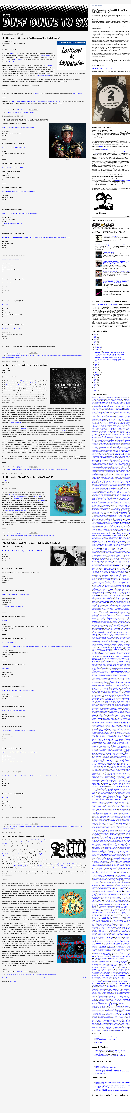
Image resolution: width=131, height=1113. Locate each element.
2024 (95, 334)
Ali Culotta (108, 410)
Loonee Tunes (119, 672)
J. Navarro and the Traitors (106, 601)
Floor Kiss (114, 559)
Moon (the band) (109, 714)
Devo (93, 515)
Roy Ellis (125, 796)
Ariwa (8, 535)
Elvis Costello (118, 548)
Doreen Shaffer (123, 525)
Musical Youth (110, 721)
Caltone (118, 460)
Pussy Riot (115, 769)
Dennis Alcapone (96, 509)
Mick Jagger (111, 704)
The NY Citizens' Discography (111, 236)
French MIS (125, 564)
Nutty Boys (108, 737)
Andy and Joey (110, 415)
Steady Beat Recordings (103, 854)
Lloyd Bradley (118, 668)
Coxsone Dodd (117, 487)
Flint (109, 559)
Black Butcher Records (108, 437)
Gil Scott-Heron (109, 574)
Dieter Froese (104, 516)
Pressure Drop (107, 763)
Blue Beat (102, 440)
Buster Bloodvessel (105, 457)
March (97, 371)
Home (45, 978)
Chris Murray (96, 478)
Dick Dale (96, 516)
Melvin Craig (126, 698)
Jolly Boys (122, 628)
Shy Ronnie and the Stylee (107, 817)
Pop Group (116, 760)
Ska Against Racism (119, 821)
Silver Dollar (104, 819)
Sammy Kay (111, 806)
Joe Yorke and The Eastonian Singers (101, 622)
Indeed (93, 598)
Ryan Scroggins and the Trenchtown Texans (116, 803)
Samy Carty (114, 807)
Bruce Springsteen (112, 453)
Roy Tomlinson (111, 797)
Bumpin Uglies (111, 456)
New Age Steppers (102, 728)
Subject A (111, 862)
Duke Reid (104, 538)
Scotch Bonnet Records (114, 810)
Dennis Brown (116, 509)
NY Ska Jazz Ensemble (110, 739)
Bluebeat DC (99, 441)
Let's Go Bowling (112, 665)
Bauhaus (123, 429)
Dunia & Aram (118, 538)
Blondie (126, 439)
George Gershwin (95, 572)
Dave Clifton (108, 499)
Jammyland (102, 608)
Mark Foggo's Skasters (106, 689)
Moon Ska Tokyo (103, 715)
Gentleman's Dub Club (114, 571)
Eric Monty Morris (109, 552)
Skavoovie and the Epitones (103, 837)
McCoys (95, 695)
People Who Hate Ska (98, 754)
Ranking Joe (126, 773)
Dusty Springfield (99, 539)
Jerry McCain (95, 615)
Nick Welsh (102, 730)
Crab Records (126, 487)
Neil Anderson (115, 725)
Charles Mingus (109, 471)
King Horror (127, 649)
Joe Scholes (123, 619)
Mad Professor (37, 496)
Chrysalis (94, 480)
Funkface (126, 565)
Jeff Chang (96, 612)
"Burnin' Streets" (18, 59)
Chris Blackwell (111, 477)
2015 (95, 379)
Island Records (118, 599)
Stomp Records (107, 858)
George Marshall (105, 572)
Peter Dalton (116, 756)
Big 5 (128, 431)
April (96, 369)
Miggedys (112, 705)
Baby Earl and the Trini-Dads (104, 423)
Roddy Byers (121, 792)
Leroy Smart (102, 664)
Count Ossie (109, 487)
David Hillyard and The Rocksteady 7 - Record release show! (18, 127)
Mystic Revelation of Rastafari (112, 722)
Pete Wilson (102, 756)
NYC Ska (121, 739)
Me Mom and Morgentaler (108, 695)
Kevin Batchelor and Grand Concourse (107, 642)
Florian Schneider (122, 559)
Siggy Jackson (96, 819)
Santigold (99, 809)
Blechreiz (121, 439)
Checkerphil (116, 474)
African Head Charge (103, 408)
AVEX (119, 422)
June (96, 366)
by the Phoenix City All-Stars (51, 865)
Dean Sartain (120, 506)
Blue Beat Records (110, 440)
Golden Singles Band (106, 576)
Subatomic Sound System (100, 862)
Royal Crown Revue (100, 799)
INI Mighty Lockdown (101, 598)
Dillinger (120, 516)
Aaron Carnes (118, 405)
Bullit (106, 456)
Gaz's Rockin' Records (122, 569)
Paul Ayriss (126, 750)
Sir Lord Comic (95, 821)
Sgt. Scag (100, 814)
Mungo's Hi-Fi (95, 719)
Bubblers (127, 453)
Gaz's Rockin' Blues (108, 569)
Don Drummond (115, 522)
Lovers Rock (104, 679)
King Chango (114, 645)
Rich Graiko (114, 784)
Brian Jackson (95, 450)
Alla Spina (126, 410)
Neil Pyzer (123, 725)
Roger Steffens (121, 793)
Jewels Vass (110, 615)
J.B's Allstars (119, 601)
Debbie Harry (127, 506)
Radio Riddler (117, 772)
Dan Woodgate (108, 494)
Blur (118, 441)
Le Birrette (104, 658)
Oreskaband (107, 745)
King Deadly (122, 645)
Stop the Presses (126, 858)
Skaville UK (119, 836)
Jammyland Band (110, 608)
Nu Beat (95, 737)
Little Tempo (110, 668)
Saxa (127, 809)
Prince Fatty (103, 766)
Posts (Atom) (13, 981)
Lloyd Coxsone (106, 669)
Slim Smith (116, 838)
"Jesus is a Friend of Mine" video (99, 397)
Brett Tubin (126, 448)
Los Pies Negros (96, 678)
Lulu (107, 681)
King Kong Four (105, 650)
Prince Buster (113, 764)
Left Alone (113, 661)
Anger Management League (107, 416)
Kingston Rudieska (120, 652)
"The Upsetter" (40, 500)
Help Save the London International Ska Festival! (23, 836)
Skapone (122, 833)
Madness (103, 684)
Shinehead (95, 816)
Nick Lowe (123, 729)
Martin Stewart (126, 689)
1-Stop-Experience (123, 397)
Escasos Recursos (96, 555)
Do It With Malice (97, 520)
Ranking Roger (96, 774)
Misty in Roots (95, 709)
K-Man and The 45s (121, 637)
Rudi (128, 802)
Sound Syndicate (126, 845)
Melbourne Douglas (124, 696)
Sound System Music (97, 847)
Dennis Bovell (106, 509)
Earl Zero (121, 539)
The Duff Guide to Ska (97, 5)
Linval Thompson (125, 667)
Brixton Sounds (125, 450)
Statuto (93, 854)
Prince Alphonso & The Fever (101, 764)
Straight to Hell (97, 859)
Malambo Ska (109, 685)
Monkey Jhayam (97, 712)
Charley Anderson (119, 471)
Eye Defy (110, 556)
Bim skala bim (121, 436)
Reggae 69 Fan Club (103, 780)
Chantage (94, 471)
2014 (95, 380)
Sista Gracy (102, 821)
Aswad (97, 422)
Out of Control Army (104, 746)
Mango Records (95, 687)
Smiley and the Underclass (104, 840)
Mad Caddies (104, 682)
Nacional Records (95, 723)
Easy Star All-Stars (121, 541)
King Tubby (127, 650)
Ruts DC (103, 803)
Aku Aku (111, 409)
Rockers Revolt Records (117, 790)
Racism (127, 770)
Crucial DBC (117, 489)
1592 (122, 399)
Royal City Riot (121, 797)
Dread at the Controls (110, 527)
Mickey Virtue (95, 705)
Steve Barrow (112, 855)
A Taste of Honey (103, 405)
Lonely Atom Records (103, 672)
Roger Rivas (111, 793)
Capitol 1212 (95, 461)
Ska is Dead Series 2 (111, 826)
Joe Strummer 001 (14, 53)
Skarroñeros (95, 836)
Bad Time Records (105, 426)
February (97, 372)
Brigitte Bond (109, 450)
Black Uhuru (5, 668)
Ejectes (100, 547)
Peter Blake (109, 756)
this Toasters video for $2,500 (109, 140)
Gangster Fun (111, 566)
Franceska (101, 562)
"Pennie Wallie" (24, 428)
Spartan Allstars (96, 848)
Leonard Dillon (95, 664)
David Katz (110, 502)
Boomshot (94, 446)
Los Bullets (114, 675)
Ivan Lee (95, 601)
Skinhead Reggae (118, 837)
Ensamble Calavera (124, 549)
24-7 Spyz (113, 402)
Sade (104, 805)
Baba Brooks (126, 422)
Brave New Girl (95, 448)
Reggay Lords (96, 783)
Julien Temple (118, 632)
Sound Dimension (117, 845)
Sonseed (98, 844)
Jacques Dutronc (120, 602)
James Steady (95, 608)
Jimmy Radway (104, 617)
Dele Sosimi (106, 508)
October (97, 349)
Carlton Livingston (108, 464)
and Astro (118, 413)
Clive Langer (112, 482)
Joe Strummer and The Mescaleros (21, 112)
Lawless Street (95, 658)
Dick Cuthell (127, 515)
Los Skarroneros (114, 678)
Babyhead (115, 423)
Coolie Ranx (103, 485)
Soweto (115, 847)
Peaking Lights (101, 753)
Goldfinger (38, 826)
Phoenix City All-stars (37, 974)
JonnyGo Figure (108, 629)
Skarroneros (124, 834)
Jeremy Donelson (103, 614)
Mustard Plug (5, 305)
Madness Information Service (117, 684)
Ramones (100, 773)
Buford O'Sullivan (119, 454)
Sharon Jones (127, 814)
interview (101, 146)
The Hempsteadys (16, 357)
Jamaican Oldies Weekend (98, 606)
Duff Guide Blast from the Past (98, 533)
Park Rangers (102, 750)
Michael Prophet (118, 702)
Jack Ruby (126, 601)
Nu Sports (101, 737)
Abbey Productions (126, 405)
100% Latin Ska (115, 399)
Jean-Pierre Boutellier (125, 611)
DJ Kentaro (102, 519)
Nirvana (112, 732)
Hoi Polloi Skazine (114, 590)
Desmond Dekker (105, 512)
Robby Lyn (96, 789)
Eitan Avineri (94, 547)
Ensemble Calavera (96, 551)
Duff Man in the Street (121, 533)
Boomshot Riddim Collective (104, 446)
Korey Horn (108, 653)
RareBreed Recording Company (116, 774)
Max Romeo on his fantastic (32, 382)
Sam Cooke (117, 805)
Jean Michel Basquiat (113, 611)
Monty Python (101, 714)
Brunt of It (120, 453)
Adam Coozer (120, 406)
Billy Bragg (103, 436)
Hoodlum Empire (95, 592)
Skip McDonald (97, 838)
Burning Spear (95, 457)
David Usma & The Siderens (115, 503)
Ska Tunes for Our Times (125, 828)
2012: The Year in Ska (102, 402)
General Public (103, 571)
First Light (127, 558)
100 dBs (103, 399)
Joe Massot (116, 619)
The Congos (57, 469)
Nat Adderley (121, 723)
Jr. (121, 631)
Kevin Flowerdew (122, 642)
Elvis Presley (127, 548)
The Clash (31, 112)
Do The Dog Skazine (120, 520)
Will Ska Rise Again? (108, 252)
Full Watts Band (110, 565)
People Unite (127, 753)
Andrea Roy (94, 415)
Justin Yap (113, 637)
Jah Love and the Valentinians (104, 604)
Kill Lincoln (120, 644)
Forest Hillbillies (117, 561)
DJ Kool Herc (110, 519)
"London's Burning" (47, 65)
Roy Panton (94, 797)
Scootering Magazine (102, 810)
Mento (93, 699)
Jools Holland (117, 629)
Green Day (102, 579)
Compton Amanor (126, 484)
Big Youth (122, 434)
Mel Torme (114, 696)
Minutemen (120, 708)
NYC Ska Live (102, 740)
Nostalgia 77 (110, 735)
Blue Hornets (120, 440)
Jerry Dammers (122, 614)
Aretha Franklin (95, 419)
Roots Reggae (112, 796)
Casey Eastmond (106, 466)
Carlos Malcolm (125, 463)
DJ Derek (111, 518)
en (110, 549)
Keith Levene (103, 640)
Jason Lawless (95, 611)
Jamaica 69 (126, 605)
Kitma (127, 652)
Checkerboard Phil (96, 474)
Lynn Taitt (112, 681)
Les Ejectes (109, 664)
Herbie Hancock (118, 589)
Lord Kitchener (127, 672)
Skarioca (105, 834)
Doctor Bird (99, 522)
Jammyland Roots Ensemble (122, 608)
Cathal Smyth (95, 467)
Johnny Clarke (119, 626)
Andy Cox (118, 415)
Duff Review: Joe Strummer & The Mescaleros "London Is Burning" (31, 38)
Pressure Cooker (98, 763)
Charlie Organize (103, 473)
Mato (113, 692)
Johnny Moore (127, 626)
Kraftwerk (126, 653)
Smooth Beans (113, 841)
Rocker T (107, 790)
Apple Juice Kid (113, 417)
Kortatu (113, 653)
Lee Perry (122, 659)
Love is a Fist (96, 679)
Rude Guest (122, 800)
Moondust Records (113, 715)
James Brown (109, 606)
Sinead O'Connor (126, 819)
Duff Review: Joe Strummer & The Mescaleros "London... (110, 352)
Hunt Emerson (104, 595)
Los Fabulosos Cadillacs (108, 676)
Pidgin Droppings (98, 760)
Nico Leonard (118, 730)
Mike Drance (110, 707)
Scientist (93, 810)
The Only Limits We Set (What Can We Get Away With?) (110, 245)
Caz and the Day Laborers (105, 467)
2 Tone (98, 400)
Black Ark (100, 437)
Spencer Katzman (96, 850)
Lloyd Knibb (114, 669)
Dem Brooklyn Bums (124, 508)
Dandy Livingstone (106, 495)
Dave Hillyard (28, 355)
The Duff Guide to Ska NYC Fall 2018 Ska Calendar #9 (25, 120)
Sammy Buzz (125, 805)
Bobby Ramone (95, 444)
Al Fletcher (126, 409)
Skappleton (128, 833)
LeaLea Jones (122, 658)
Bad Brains (117, 425)
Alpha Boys (105, 412)
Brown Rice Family (107, 451)
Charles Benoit (101, 471)
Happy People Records (98, 583)
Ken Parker (104, 641)
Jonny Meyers (100, 629)
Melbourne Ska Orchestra (98, 698)
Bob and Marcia (125, 441)
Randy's (119, 773)
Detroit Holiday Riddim (111, 513)
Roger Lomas (103, 793)
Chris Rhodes (118, 478)
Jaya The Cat (104, 611)
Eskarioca (113, 555)
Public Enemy (115, 767)
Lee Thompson (105, 661)
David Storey (103, 503)
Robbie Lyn (51, 469)
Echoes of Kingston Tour (119, 542)
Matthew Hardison (96, 694)
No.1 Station (116, 733)
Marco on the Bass (103, 688)
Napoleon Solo (112, 723)
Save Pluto (121, 809)
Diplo (125, 516)
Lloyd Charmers (96, 669)
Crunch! (123, 489)
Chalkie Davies (124, 468)
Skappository (97, 834)
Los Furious (118, 676)
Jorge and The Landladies (97, 631)
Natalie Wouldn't (97, 725)
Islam (112, 599)
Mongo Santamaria (113, 711)
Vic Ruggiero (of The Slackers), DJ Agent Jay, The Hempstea (18, 191)
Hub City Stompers (36, 355)
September (98, 351)
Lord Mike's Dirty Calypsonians (99, 674)
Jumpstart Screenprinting (116, 634)
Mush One (114, 719)
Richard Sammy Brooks (124, 784)
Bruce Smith (103, 453)
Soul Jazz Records (114, 844)
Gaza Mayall (94, 571)
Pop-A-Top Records (124, 760)
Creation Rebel (122, 488)
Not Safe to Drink (103, 736)
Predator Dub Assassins (124, 761)
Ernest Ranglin (102, 554)
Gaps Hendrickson (123, 567)
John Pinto (98, 626)
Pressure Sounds (116, 763)
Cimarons (117, 480)
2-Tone (113, 400)
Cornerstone (121, 485)
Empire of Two (104, 549)
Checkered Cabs (107, 474)
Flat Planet (103, 559)
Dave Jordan (94, 501)
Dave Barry (100, 499)
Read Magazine (104, 777)
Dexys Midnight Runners (116, 515)
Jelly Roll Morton (104, 612)
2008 (95, 390)
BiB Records (122, 431)
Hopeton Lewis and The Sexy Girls (117, 592)
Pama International (33, 842)
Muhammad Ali (125, 718)
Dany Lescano (127, 496)
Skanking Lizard (104, 833)
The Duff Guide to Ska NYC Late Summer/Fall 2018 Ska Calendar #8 (31, 543)
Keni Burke (123, 641)
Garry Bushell (104, 568)
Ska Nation (113, 827)
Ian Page (106, 597)
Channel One (101, 470)
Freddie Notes (115, 562)
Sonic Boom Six (122, 843)
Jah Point (114, 604)
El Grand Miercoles (125, 547)
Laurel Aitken (108, 656)
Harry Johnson (108, 585)
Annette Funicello (119, 416)
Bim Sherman (112, 436)
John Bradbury (96, 624)
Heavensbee (126, 586)
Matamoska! (99, 692)
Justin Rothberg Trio (104, 637)
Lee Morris (115, 659)
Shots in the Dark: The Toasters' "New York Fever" (116, 271)
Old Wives (113, 742)
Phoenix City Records (116, 759)
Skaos (111, 833)
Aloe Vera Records (96, 412)
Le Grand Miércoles (112, 658)
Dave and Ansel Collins (119, 498)
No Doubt (118, 732)
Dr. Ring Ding (117, 526)
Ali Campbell (101, 410)
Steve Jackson (101, 857)
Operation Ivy (117, 743)
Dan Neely (126, 492)
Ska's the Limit (97, 830)
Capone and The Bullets (105, 461)
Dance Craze (116, 494)
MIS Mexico (126, 708)
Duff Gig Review (123, 532)
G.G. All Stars (95, 566)
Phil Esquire (113, 757)
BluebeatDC (106, 441)
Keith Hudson (95, 640)
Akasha (105, 409)
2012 (95, 384)
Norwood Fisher (100, 735)
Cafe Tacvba (102, 460)
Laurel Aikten (99, 656)
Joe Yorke (128, 621)
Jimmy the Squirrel (123, 617)
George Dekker (124, 571)
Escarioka (126, 554)
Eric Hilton (100, 552)
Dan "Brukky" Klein (104, 492)
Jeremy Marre (112, 614)
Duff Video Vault (96, 538)
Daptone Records (97, 498)
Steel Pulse (77, 826)
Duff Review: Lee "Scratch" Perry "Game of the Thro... (109, 357)
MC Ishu (128, 694)
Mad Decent (111, 682)
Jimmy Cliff (95, 617)
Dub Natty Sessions (114, 529)
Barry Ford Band (100, 429)
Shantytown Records (118, 814)
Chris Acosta (103, 477)
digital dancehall (112, 516)
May (96, 367)
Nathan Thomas (106, 725)
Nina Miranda (95, 732)
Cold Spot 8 (95, 484)
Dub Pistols (123, 529)
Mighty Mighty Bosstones (122, 705)
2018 (95, 344)
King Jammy (96, 650)
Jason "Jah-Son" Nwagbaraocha (122, 609)
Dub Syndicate (107, 530)
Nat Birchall (127, 723)
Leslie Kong (123, 664)
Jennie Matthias (113, 612)
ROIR (97, 795)
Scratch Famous (125, 810)
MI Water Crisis (99, 701)
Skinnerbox (127, 837)
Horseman (107, 593)
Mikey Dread (98, 708)
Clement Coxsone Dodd (15, 535)
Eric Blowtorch (123, 551)
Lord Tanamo (117, 674)
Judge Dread (101, 632)
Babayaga (94, 423)
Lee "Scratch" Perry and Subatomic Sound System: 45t (16, 776)
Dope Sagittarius (114, 525)
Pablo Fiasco (109, 747)
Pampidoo (94, 749)
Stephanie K (104, 855)
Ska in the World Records (118, 824)
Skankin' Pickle (95, 833)
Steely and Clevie (96, 855)
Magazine (94, 685)
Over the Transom (122, 746)
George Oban (114, 572)
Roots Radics (104, 796)
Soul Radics (123, 844)
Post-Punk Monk (105, 761)
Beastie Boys (10, 469)
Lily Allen (98, 667)
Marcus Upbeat (113, 688)
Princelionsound (97, 767)
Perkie (105, 754)
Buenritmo (110, 454)
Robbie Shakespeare (125, 788)
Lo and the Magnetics (98, 671)
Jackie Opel (111, 602)
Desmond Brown (95, 512)
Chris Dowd (119, 477)
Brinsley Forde (117, 450)
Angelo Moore (95, 416)
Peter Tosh (99, 757)
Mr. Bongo (104, 716)
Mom (106, 711)
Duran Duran (126, 538)
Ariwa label (11, 494)
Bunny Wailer (126, 456)
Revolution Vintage (117, 783)
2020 (95, 341)
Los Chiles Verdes (96, 676)
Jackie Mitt (94, 602)
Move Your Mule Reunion (8, 642)
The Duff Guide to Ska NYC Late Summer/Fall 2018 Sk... (110, 359)
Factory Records (120, 556)
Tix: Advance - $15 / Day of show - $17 (12, 223)
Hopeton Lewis (104, 592)
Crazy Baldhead (111, 488)
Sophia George (105, 844)
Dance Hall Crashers (125, 494)
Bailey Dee (113, 426)
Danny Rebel (104, 496)
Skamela (99, 831)
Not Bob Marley (119, 735)
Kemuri (109, 640)
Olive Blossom (121, 742)
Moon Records (118, 714)
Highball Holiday (97, 590)
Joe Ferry (127, 618)
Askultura (122, 420)
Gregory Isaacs (113, 581)
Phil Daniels (107, 757)
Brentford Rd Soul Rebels (106, 448)
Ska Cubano (100, 824)
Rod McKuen (113, 792)
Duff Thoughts (124, 537)
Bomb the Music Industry (107, 444)
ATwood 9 (104, 422)
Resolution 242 (106, 783)
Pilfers (65, 826)
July (96, 364)
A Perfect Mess (95, 405)
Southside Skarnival (108, 847)
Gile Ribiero (117, 574)
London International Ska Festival (36, 840)
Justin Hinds (115, 635)
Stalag (127, 851)
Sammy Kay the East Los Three (102, 807)
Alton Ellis (122, 412)
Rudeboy (107, 802)
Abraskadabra (97, 406)
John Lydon (123, 625)
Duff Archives (95, 532)
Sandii (120, 807)
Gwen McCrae (101, 582)
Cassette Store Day (117, 466)
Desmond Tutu (116, 512)
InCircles (127, 597)
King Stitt (121, 650)
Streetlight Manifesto (7, 357)
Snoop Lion (120, 841)
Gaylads (115, 568)
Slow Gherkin (124, 838)
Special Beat (105, 848)
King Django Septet (116, 647)
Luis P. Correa (100, 681)
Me (99, 695)
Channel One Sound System (112, 470)
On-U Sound (99, 743)
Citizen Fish (124, 480)
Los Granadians (126, 676)
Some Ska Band (104, 843)
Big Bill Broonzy (116, 432)
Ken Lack (98, 641)
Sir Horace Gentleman (98, 820)
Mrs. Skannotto (110, 718)
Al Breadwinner (118, 409)
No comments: (24, 109)
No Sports (108, 733)
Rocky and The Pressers (103, 792)
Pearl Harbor (108, 753)
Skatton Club (111, 836)
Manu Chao (113, 687)
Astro (93, 422)
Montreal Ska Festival (108, 712)
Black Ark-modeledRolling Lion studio (16, 384)
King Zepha (96, 652)
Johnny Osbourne (97, 628)
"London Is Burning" (45, 55)
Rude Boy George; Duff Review (99, 800)
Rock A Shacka (103, 789)
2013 (95, 382)
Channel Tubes (124, 470)
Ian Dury (125, 595)
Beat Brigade (10, 355)
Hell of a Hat (111, 588)
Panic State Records (116, 749)
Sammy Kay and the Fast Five (123, 806)
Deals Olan (113, 506)
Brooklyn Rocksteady (96, 451)
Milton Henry (113, 708)
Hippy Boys (105, 590)
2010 (95, 387)
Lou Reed (128, 678)
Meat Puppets (120, 695)
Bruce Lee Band (95, 453)
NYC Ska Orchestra (114, 740)
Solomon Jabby (95, 843)
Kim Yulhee (94, 645)
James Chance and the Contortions (121, 606)
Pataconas (115, 750)
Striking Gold (127, 859)
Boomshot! (114, 446)
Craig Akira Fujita (95, 488)
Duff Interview (110, 533)
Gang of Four (103, 566)
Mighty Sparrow (95, 707)
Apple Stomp (121, 417)
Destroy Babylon (99, 513)
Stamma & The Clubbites (97, 852)
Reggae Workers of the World (122, 781)
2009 (95, 389)
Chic (112, 475)
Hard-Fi (107, 583)
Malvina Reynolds (125, 685)
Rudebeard (100, 802)
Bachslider (110, 425)
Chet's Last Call (105, 475)
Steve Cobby (119, 855)
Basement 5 (117, 429)
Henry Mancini (103, 589)
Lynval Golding (121, 681)
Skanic (111, 831)
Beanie (96, 431)
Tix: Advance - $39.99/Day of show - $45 (13, 606)
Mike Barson (103, 707)
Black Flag (117, 437)
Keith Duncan (126, 638)
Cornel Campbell (113, 485)
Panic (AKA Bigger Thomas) (104, 749)
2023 (95, 336)
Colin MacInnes (109, 484)
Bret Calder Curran (118, 448)
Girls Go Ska (99, 575)
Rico (109, 786)
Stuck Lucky (119, 861)
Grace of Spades (107, 578)
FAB (114, 556)
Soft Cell (127, 841)
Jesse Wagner (103, 615)
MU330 (118, 718)
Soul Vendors (99, 845)
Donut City (94, 523)
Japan (111, 609)
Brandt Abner (125, 447)
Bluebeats (113, 441)
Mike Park (117, 707)
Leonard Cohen (125, 662)
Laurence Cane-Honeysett (123, 656)
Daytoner (94, 505)
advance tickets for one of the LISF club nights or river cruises (65, 867)
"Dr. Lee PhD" (62, 430)
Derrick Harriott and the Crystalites (109, 511)
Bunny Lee (118, 456)
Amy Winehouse (110, 413)
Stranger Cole (105, 860)
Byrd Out (5, 480)
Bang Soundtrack (95, 428)
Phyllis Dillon (127, 759)
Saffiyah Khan (110, 805)
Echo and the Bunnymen (105, 542)
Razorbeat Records (125, 776)
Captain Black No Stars (118, 461)
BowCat (97, 447)
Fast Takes (128, 556)
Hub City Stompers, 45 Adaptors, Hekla (12, 167)
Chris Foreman (127, 477)
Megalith (127, 695)
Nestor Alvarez (121, 726)
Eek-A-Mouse (100, 545)
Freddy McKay (106, 564)
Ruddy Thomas (109, 799)
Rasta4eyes (102, 776)
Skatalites (103, 836)
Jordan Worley (126, 629)
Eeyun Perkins (108, 545)
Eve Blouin (126, 555)
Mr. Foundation (111, 716)
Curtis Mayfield (120, 491)
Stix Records (98, 858)
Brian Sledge (102, 450)
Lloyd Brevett (125, 668)
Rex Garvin (126, 783)
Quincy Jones (104, 770)
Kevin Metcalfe (99, 644)
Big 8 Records (95, 432)
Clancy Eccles (115, 481)
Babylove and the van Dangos (99, 425)
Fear (98, 558)
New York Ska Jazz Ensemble (101, 729)
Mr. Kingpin (118, 716)
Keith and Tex (118, 638)
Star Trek (116, 852)
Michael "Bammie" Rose (110, 701)
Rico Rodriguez (117, 786)
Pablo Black (102, 747)
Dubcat (114, 530)
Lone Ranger (94, 672)
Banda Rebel (120, 426)
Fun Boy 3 (118, 565)
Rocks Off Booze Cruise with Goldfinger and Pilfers (15, 594)
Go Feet (98, 576)
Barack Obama (105, 428)
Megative (107, 696)
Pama (115, 747)
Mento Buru (100, 699)
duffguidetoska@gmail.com (122, 180)
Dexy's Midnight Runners (102, 515)
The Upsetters (64, 469)
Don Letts (125, 522)
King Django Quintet (105, 647)
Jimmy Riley (113, 617)
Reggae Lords (122, 780)
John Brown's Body (107, 624)
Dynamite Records (108, 539)
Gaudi (110, 568)
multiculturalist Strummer (43, 75)
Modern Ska (100, 711)
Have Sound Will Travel (118, 585)
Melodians (109, 698)
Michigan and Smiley (103, 704)
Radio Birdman (101, 772)
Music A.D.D (121, 719)
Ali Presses (114, 410)
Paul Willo (120, 752)
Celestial (112, 468)
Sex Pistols (94, 814)
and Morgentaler (125, 413)
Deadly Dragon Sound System (120, 505)
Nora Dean (123, 733)
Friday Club (94, 565)
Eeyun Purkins (117, 545)
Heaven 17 (118, 586)
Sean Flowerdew (46, 974)
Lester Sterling (103, 665)
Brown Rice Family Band (121, 451)
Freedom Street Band (116, 564)
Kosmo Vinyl (119, 653)
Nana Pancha (104, 723)
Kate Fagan (110, 638)
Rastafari (108, 776)
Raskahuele (95, 776)
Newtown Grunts (115, 729)
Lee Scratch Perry (45, 355)
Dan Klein (119, 492)
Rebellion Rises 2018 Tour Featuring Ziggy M (14, 551)
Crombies (100, 489)
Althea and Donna (114, 412)
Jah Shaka (106, 605)
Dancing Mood (96, 495)
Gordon (93, 578)
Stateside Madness (124, 852)
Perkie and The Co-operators (115, 754)
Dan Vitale (101, 494)
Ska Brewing (123, 823)
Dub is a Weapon (102, 529)
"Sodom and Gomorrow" (15, 422)
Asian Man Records (113, 420)
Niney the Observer (104, 732)
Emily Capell (96, 549)
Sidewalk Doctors (126, 817)
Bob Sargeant (126, 443)
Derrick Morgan (123, 511)
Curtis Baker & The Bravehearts (108, 491)
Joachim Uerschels (101, 618)
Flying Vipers (107, 561)
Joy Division (116, 631)
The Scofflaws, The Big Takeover (10, 283)
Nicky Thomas (111, 730)
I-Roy (114, 595)
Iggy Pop (111, 597)
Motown (98, 716)
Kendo (117, 641)
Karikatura (104, 638)
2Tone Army (119, 402)
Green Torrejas (125, 579)
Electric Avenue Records (108, 548)
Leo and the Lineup (108, 662)
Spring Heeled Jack (119, 850)
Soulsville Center (107, 845)
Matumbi (103, 694)
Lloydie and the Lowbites (124, 669)
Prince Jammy (112, 766)
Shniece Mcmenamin (105, 816)
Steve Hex (94, 857)
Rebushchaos (102, 778)
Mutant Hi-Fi (96, 722)
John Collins (123, 624)
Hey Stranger (126, 589)
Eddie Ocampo (105, 544)
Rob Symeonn (109, 788)
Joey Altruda (114, 622)
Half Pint (128, 582)
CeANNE (123, 467)
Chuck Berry (101, 480)
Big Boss (123, 432)
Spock (110, 850)
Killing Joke (126, 644)
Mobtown (94, 711)
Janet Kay (105, 609)
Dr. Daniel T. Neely (103, 526)
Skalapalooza (121, 830)
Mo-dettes (126, 709)
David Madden (118, 502)
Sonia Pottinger (113, 843)
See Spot (106, 813)
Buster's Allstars (105, 459)
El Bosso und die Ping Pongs (112, 547)
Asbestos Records (102, 420)
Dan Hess (113, 492)
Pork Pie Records (96, 761)
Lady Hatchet (105, 654)
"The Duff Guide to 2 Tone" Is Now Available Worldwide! (110, 69)
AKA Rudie (99, 409)
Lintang (103, 667)
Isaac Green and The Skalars (102, 599)
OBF (125, 740)
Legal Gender (120, 661)
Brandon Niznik (117, 447)
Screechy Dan (96, 812)
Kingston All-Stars (110, 652)
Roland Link (120, 795)
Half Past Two (122, 582)
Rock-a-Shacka (99, 790)
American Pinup (100, 413)
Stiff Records (126, 857)
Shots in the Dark (126, 816)
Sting (93, 858)
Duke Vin (111, 538)
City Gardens (98, 481)
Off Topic (108, 742)
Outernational (113, 746)
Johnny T (106, 628)
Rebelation (95, 778)
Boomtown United (122, 446)
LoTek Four (122, 678)
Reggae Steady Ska (108, 781)
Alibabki (120, 410)
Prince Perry (127, 766)
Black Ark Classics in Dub (20, 496)
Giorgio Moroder (125, 574)
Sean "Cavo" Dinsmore (108, 812)
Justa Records (106, 635)
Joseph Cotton (108, 631)
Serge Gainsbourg (125, 813)
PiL (104, 760)
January (97, 374)
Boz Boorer (110, 447)
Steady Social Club (117, 854)
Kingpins (103, 652)
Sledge (110, 838)
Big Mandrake (115, 434)
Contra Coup (96, 485)
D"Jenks (127, 491)
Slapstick (105, 838)
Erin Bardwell (118, 552)
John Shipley (111, 626)
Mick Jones (119, 704)
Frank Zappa (108, 562)
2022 (95, 337)
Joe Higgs (100, 619)
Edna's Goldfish (121, 544)
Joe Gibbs (29, 535)
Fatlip (94, 558)
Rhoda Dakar (96, 784)
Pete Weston (96, 756)
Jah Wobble (112, 605)
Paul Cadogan (103, 752)
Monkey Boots (127, 711)
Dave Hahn (115, 499)
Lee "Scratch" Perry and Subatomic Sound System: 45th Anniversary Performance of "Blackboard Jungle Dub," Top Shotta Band (36, 237)
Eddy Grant (112, 544)
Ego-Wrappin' (126, 545)
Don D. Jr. (106, 522)
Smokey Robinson (104, 841)
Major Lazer (101, 685)
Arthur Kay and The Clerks (114, 419)
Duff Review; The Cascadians (111, 537)
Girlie (93, 575)
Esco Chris (105, 555)
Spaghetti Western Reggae (124, 847)
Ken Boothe (122, 640)
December (98, 346)
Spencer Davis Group (124, 848)
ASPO (127, 420)
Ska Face (107, 824)
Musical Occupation (101, 721)
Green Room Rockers (113, 579)
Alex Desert (94, 410)
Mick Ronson (126, 704)
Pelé (122, 753)
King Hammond (117, 649)
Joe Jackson (109, 619)
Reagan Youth (113, 777)
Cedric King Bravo (103, 468)
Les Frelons (116, 664)
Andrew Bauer (102, 415)
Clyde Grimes (127, 482)
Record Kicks (110, 778)
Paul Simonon (112, 752)
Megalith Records (97, 696)
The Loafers (24, 842)
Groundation (122, 581)
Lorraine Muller (125, 674)
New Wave (116, 728)
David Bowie (95, 502)
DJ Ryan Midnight (118, 519)
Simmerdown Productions (115, 819)
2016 (95, 377)
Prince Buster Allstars (125, 764)
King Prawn (115, 650)
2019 (95, 342)
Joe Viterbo (121, 621)
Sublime (117, 862)
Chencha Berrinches (96, 475)
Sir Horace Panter (110, 820)
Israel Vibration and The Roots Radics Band (13, 147)
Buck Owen (94, 454)
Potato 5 (113, 761)
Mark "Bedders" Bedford (124, 688)
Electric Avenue (96, 548)
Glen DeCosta (123, 575)
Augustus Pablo (112, 422)
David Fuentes (103, 502)
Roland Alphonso (104, 795)
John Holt (101, 625)
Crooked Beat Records (108, 489)
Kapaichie (98, 638)
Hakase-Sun (108, 582)
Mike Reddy (124, 707)
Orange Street (100, 745)
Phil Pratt (120, 757)
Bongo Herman (125, 444)
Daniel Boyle (29, 469)
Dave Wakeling (111, 501)
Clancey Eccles (106, 481)
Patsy (121, 750)
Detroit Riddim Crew (123, 513)
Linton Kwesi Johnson (113, 667)
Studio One (51, 535)
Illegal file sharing (119, 597)
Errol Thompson (118, 554)
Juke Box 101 (110, 632)
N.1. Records (124, 722)
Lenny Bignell (98, 662)
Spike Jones (104, 850)
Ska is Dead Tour (122, 826)
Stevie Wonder (109, 857)
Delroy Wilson (114, 508)
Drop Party (119, 527)
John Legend (109, 625)
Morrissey (123, 715)
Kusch (93, 654)
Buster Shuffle (115, 457)
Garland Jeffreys (95, 568)
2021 (95, 339)
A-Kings (111, 405)
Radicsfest (94, 772)
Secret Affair (99, 813)
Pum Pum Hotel (103, 769)
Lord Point (110, 674)
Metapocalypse (122, 699)
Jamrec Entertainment (96, 609)
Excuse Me (103, 556)
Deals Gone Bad (105, 506)
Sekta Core (116, 813)
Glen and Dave (114, 575)
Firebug (121, 558)
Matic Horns (107, 692)
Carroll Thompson (118, 464)
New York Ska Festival (125, 728)
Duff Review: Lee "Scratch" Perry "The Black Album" (25, 365)
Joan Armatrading (111, 618)
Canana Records (125, 460)
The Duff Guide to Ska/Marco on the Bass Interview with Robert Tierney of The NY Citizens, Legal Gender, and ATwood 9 (116, 262)
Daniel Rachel (125, 495)
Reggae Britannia (114, 780)
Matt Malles (118, 692)
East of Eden (127, 539)
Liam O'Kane (123, 665)
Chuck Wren (109, 480)
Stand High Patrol (108, 852)
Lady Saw (112, 654)
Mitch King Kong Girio (115, 709)
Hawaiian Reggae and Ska (97, 586)
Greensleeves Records (97, 581)
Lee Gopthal (108, 659)
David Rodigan (126, 502)
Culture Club (96, 491)
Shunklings (96, 817)
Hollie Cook (125, 590)
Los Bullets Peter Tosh (124, 675)
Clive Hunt (106, 482)
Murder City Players (106, 719)
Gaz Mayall (122, 568)
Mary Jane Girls (95, 691)
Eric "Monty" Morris (106, 551)
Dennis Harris (126, 509)
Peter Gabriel (123, 756)
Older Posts (85, 978)
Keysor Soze (106, 644)
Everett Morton (95, 556)
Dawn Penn (126, 503)
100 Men (108, 399)
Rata (113, 776)
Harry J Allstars (126, 583)
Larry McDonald (120, 654)
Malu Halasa (116, 685)
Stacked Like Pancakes (76, 355)
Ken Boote (115, 640)
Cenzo (117, 468)
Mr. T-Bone (101, 718)
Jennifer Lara (122, 612)
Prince (123, 763)
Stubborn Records (109, 861)
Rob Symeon (101, 788)
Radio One (109, 772)
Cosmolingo (127, 485)
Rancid (106, 773)
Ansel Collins (98, 417)
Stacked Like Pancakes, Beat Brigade (12, 259)
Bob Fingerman (95, 443)
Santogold (106, 809)
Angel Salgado (125, 415)
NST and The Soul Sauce (124, 736)
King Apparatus (103, 645)
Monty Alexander (121, 712)
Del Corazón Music (97, 508)
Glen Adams (106, 575)
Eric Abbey (115, 551)
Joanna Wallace (119, 618)
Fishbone (95, 559)
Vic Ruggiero (12, 828)
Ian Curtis (119, 595)
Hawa (127, 585)
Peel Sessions (116, 753)
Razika (117, 776)
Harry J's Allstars (98, 585)
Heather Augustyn (109, 586)
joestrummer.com (77, 93)
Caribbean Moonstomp (102, 463)
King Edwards (107, 649)
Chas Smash (112, 473)
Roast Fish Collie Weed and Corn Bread (15, 510)
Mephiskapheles (53, 355)
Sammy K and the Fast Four (99, 806)
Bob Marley (103, 443)
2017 (95, 375)
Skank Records (118, 831)
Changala (94, 470)
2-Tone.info (119, 400)
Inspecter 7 (110, 598)
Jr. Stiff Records (126, 631)
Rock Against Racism (113, 789)
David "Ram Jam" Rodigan (123, 501)
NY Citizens (99, 739)
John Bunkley (116, 624)
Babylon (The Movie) (124, 423)
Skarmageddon (113, 834)
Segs (111, 813)
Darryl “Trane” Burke (108, 498)
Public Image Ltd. (124, 767)
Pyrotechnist (122, 769)
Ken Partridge (112, 641)
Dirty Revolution (103, 518)
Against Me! (112, 408)
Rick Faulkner (103, 786)
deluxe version (36, 93)
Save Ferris (114, 809)
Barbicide (113, 428)
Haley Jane (115, 582)
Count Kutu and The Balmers (99, 487)
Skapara (116, 833)
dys (35, 191)
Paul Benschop (95, 752)
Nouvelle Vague (112, 736)
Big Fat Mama (107, 434)
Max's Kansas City (121, 694)
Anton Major (105, 417)
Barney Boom (122, 428)
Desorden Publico (125, 512)
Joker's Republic (114, 628)
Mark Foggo (96, 689)
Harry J (119, 583)
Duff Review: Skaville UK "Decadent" (112, 290)
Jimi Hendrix (126, 615)
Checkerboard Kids (123, 473)
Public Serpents (95, 769)
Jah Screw (100, 605)
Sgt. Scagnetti (67, 355)
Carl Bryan (110, 463)
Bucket (101, 454)
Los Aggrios (94, 675)
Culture (128, 489)
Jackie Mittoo (36, 469)
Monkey (120, 711)
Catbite (126, 466)
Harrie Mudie (114, 583)
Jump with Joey (104, 634)
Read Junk (106, 149)
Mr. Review (124, 716)
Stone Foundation (116, 858)
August (97, 362)
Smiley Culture (116, 840)
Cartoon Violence (97, 466)
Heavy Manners (96, 588)
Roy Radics (102, 797)
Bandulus (127, 426)
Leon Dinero (116, 662)
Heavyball (104, 588)
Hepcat (110, 589)
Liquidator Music (96, 668)
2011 (95, 385)
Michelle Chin (126, 702)
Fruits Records (101, 565)
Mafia (127, 684)
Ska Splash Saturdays (113, 828)
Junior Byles (126, 634)
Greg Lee (106, 581)
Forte (124, 561)
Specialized (113, 848)
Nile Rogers (126, 730)
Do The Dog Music (107, 520)
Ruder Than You (114, 802)
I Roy (110, 595)
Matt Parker (126, 692)
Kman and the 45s (96, 653)
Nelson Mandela (101, 726)
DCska (99, 505)
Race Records (112, 770)
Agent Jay (120, 408)
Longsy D (112, 672)
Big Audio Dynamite (105, 432)
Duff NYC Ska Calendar (104, 535)
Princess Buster (107, 767)
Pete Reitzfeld (127, 754)
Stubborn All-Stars (98, 861)
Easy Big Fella (111, 541)
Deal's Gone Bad (96, 506)
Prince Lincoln (120, 766)
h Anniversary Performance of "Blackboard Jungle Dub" (45, 776)
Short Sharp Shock (116, 816)
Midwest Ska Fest (104, 705)
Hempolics (123, 588)
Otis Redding (123, 745)
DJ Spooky (127, 519)
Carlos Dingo (117, 463)
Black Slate (99, 439)
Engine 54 (115, 549)
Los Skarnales (105, 678)
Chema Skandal (125, 474)
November (98, 347)
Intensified (124, 598)
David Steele (95, 503)
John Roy (104, 626)
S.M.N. (99, 805)
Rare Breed (105, 774)
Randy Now (112, 773)
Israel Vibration (44, 826)
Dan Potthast (94, 494)
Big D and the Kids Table (19, 355)
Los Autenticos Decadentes (104, 675)
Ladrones (98, 654)
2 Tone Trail (107, 400)
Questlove (97, 770)
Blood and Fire (95, 440)
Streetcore (11, 61)
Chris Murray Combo (108, 478)
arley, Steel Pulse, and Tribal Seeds (35, 551)
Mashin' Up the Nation (112, 691)
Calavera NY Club (111, 460)
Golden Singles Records (118, 576)
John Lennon (116, 625)
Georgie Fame (122, 572)
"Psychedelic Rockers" (113, 397)
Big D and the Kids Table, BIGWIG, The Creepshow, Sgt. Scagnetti (19, 213)
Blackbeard (114, 439)
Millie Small (106, 708)
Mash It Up (103, 691)
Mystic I (102, 722)
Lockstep (106, 671)
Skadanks (105, 830)
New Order (110, 728)
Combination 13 (118, 484)
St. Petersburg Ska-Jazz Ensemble (105, 851)
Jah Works (119, 605)
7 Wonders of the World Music (121, 403)
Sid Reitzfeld (117, 817)
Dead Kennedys (107, 505)
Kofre (102, 653)
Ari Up (101, 419)
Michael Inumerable (100, 702)
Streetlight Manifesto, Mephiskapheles (12, 328)
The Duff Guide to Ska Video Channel (107, 304)
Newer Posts (5, 978)
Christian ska (126, 478)
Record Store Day (119, 779)
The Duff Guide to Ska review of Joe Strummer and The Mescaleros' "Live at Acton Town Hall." (35, 101)
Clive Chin (99, 482)
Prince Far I (95, 766)
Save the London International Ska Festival (13, 854)
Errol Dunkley (110, 554)
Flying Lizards (99, 561)
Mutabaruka (127, 721)
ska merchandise (105, 827)
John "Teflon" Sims (124, 622)
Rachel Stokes (120, 770)
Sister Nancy (110, 821)
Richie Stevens (95, 786)
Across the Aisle (107, 406)
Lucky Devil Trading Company (116, 679)
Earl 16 (115, 539)
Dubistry (4, 620)
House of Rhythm (115, 593)
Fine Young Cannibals (112, 558)
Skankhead (126, 831)
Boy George (103, 447)
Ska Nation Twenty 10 (122, 827)
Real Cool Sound (120, 777)
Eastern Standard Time (99, 541)
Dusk (93, 539)
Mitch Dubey (104, 709)
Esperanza (119, 555)
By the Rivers (114, 459)
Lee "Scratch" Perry (19, 381)
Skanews (105, 831)
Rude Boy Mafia (113, 800)
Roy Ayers (119, 796)
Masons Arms (121, 691)
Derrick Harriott (95, 511)
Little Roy (104, 668)
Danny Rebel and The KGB (115, 496)
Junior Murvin (95, 635)
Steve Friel (126, 855)
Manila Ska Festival (105, 687)
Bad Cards (124, 425)
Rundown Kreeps (95, 803)
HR (122, 593)
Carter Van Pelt (127, 464)
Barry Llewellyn (109, 429)
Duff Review (9, 112)
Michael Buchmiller (121, 701)
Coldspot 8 (102, 484)
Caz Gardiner (115, 467)
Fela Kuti (103, 558)
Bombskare (117, 444)
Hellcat (117, 588)
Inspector (118, 598)
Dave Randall (102, 501)
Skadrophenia (113, 830)
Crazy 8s (103, 488)
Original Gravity (115, 745)
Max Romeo (111, 694)
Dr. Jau (110, 526)
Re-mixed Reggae (96, 777)
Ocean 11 (101, 742)
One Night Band (107, 743)
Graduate (115, 578)
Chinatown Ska (118, 475)
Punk (110, 769)
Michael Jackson (109, 702)
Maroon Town (116, 689)
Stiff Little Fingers (117, 857)
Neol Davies (111, 726)
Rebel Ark (128, 777)
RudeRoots (122, 802)
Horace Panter (99, 593)
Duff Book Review (103, 532)
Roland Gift (113, 795)
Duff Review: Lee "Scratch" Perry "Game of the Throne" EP (28, 477)
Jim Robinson (118, 615)
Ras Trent (127, 774)
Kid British (113, 644)
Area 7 (127, 417)
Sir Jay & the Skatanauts (123, 820)
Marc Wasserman (121, 687)
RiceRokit (106, 784)
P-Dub (97, 747)
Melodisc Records (117, 698)
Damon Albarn (95, 492)
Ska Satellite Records (101, 828)
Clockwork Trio (120, 482)
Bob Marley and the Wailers (19, 469)
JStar (95, 632)
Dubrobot (127, 530)
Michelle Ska (94, 704)
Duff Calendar (113, 532)
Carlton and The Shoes (97, 464)
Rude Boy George (120, 799)
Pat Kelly (109, 750)
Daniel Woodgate (95, 496)
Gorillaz (99, 578)
